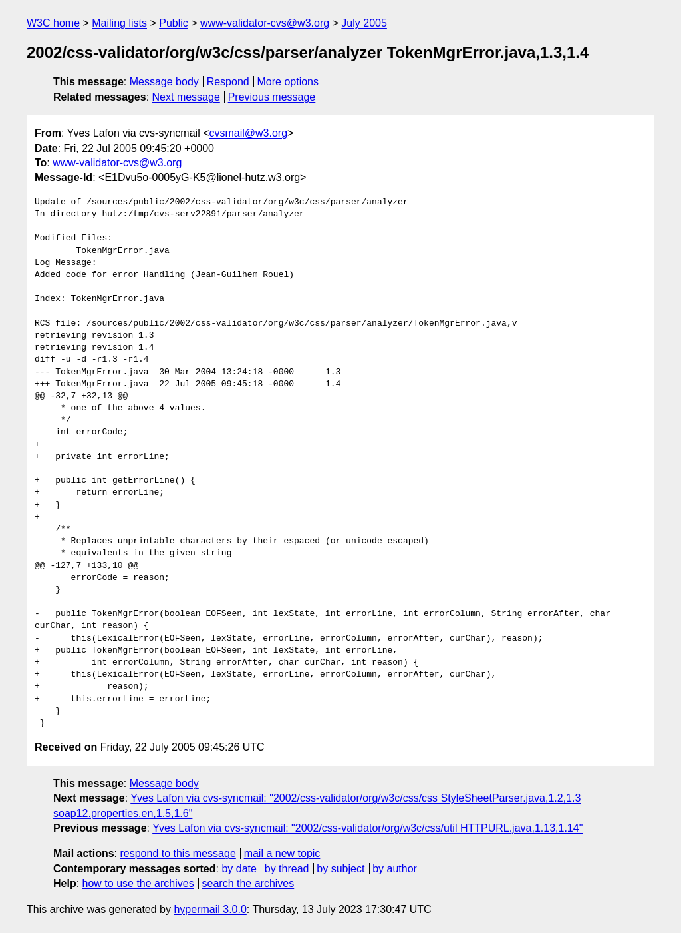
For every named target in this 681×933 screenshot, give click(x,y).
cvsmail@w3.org (248, 133)
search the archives (248, 883)
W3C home (53, 23)
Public (173, 23)
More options (288, 81)
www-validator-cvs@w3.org (264, 23)
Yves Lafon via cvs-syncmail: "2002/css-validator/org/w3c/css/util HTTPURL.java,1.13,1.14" (367, 828)
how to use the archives (138, 883)
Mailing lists (119, 23)
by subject (340, 868)
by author (394, 868)
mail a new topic (282, 853)
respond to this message (177, 853)
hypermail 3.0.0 (210, 909)
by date (238, 868)
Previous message (272, 97)
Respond (228, 81)
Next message (186, 97)
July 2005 (364, 23)
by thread (287, 868)
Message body (164, 81)
